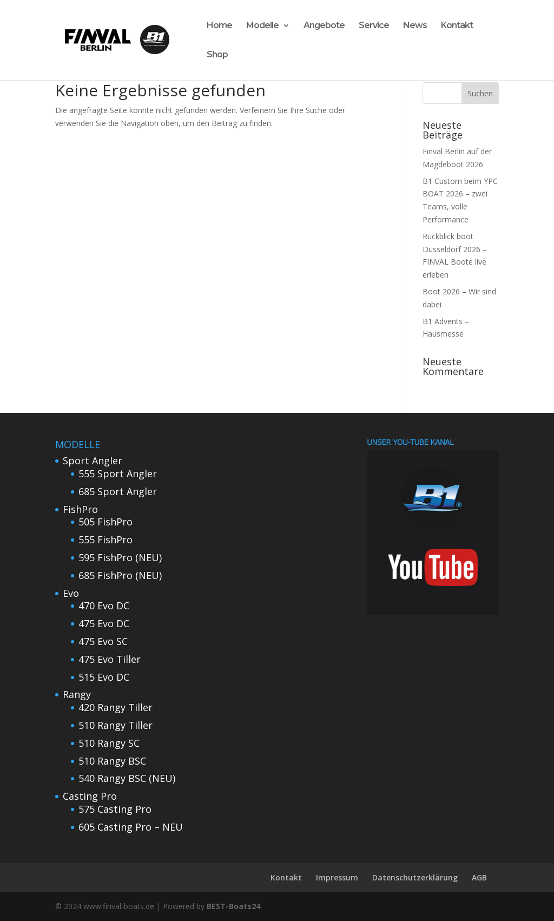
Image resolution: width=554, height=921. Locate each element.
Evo (71, 593)
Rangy (77, 694)
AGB (479, 877)
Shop (217, 55)
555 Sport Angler (117, 473)
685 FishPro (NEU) (120, 575)
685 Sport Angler (117, 491)
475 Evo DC (103, 623)
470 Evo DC (103, 605)
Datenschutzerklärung (415, 877)
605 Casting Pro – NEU (130, 826)
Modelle (262, 26)
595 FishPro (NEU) (120, 557)
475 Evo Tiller (109, 659)
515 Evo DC (103, 676)
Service (374, 26)
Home (219, 26)
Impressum (337, 877)
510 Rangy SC (109, 742)
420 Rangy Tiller (115, 707)
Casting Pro (90, 796)
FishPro (80, 509)
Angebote (324, 26)
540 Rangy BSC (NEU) (126, 778)
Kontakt (457, 26)
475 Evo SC (103, 641)
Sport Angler (92, 460)
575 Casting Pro (114, 808)
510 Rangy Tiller (115, 725)
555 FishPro (105, 539)
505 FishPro (105, 521)
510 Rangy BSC (112, 760)
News (415, 26)
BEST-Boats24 (233, 906)
